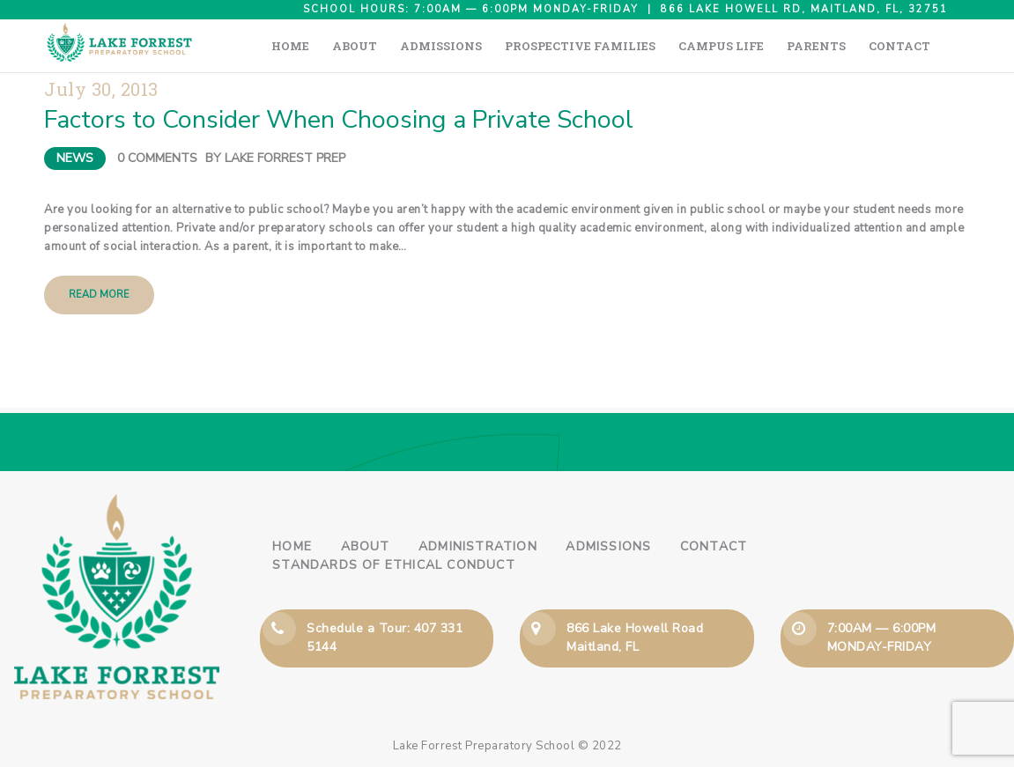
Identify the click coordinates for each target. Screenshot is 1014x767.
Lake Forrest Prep (285, 158)
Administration (477, 546)
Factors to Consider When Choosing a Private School (338, 120)
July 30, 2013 (101, 89)
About (365, 546)
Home (292, 546)
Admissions (608, 546)
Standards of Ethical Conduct (393, 565)
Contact (713, 546)
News (74, 158)
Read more (99, 294)
